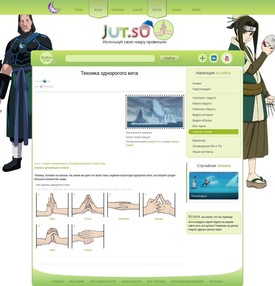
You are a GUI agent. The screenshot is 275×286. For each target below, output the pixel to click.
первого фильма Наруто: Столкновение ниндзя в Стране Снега (74, 163)
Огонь (176, 9)
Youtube (227, 58)
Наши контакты (203, 151)
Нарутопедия (201, 89)
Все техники (156, 281)
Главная (57, 281)
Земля (138, 9)
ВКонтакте (214, 58)
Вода (98, 9)
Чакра (196, 9)
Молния (118, 9)
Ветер (157, 9)
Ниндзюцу (48, 86)
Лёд (48, 81)
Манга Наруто (202, 103)
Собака (88, 248)
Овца (52, 217)
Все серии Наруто (103, 281)
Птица (88, 217)
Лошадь (159, 217)
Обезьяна (123, 217)
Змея (52, 248)
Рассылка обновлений (187, 281)
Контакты (216, 281)
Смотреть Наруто (204, 98)
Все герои (199, 126)
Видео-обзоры (202, 120)
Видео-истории (203, 114)
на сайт (46, 59)
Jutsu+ (202, 58)
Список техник (202, 131)
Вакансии (199, 140)
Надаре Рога (154, 141)
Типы (79, 9)
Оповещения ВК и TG (207, 146)
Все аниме (77, 281)
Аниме (197, 83)
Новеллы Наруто (204, 109)
